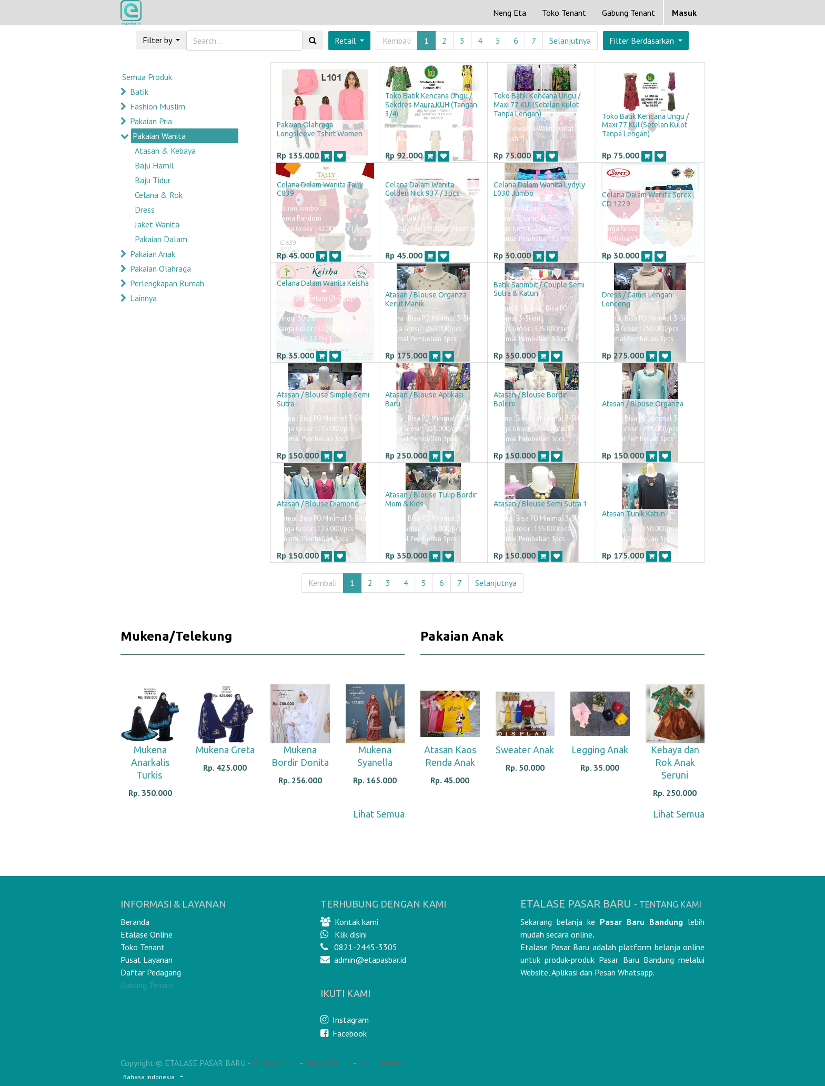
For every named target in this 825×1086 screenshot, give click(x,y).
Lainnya (143, 298)
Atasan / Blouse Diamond (318, 504)
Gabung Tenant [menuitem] (628, 12)
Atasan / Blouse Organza (642, 404)
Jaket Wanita (157, 224)
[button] (646, 40)
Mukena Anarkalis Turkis (150, 762)
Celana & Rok (159, 195)
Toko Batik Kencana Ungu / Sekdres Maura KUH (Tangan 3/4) (431, 105)
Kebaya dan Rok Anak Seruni (675, 762)
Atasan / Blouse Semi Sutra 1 (540, 504)
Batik (139, 91)
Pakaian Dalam (161, 239)
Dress (145, 209)
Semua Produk (147, 77)
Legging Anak (599, 749)
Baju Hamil (154, 165)
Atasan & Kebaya (165, 150)
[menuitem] (509, 12)
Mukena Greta (225, 749)
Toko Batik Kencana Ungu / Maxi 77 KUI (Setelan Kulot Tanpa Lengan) (537, 105)
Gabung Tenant (147, 985)
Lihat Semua (379, 814)
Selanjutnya (570, 40)
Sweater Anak (525, 749)
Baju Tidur (152, 180)
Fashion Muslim (157, 106)
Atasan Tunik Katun (633, 514)
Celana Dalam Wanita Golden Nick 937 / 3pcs (422, 189)
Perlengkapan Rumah (167, 283)
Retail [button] (346, 40)
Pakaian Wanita (159, 136)
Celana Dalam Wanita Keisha (323, 283)
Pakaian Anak (152, 253)
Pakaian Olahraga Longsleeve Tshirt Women (320, 129)
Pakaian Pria (151, 121)
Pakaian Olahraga (160, 268)
